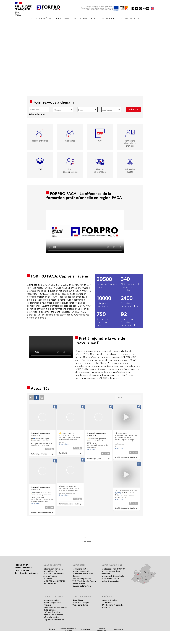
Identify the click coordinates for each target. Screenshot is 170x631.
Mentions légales (85, 629)
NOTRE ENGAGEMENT (85, 18)
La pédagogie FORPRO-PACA (113, 569)
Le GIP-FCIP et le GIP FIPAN (54, 581)
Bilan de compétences (81, 579)
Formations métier (80, 569)
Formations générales (81, 571)
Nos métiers (77, 600)
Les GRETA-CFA (49, 583)
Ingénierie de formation (53, 615)
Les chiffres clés (50, 571)
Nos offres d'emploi (80, 603)
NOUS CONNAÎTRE (41, 18)
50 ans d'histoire (50, 576)
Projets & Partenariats (110, 581)
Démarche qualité (51, 617)
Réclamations (118, 629)
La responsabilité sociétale (112, 576)
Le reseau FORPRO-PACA (53, 574)
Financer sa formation (81, 586)
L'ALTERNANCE (109, 18)
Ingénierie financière (51, 612)
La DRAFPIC (48, 579)
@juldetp (117, 492)
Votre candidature (80, 605)
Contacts (52, 629)
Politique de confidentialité (101, 629)
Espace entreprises (109, 600)
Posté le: (39, 454)
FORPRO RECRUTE (130, 18)
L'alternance (48, 605)
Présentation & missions (53, 569)
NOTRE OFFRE (62, 18)
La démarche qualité (110, 579)
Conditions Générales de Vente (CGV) (68, 629)
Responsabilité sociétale (53, 620)
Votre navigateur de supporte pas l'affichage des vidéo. (85, 231)
